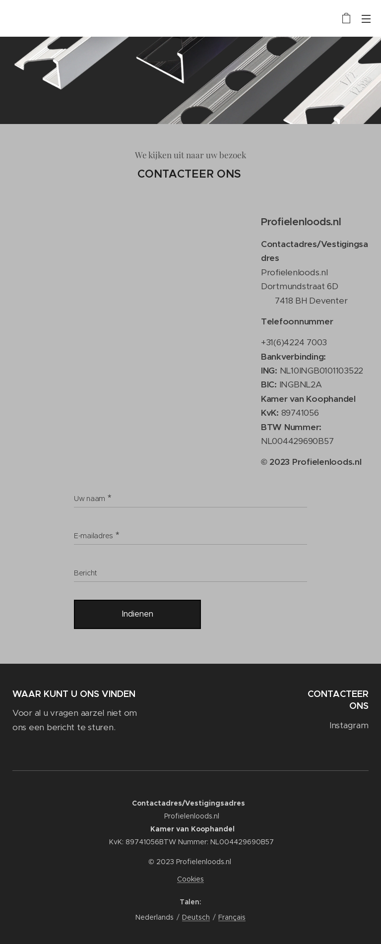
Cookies (190, 879)
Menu (366, 18)
